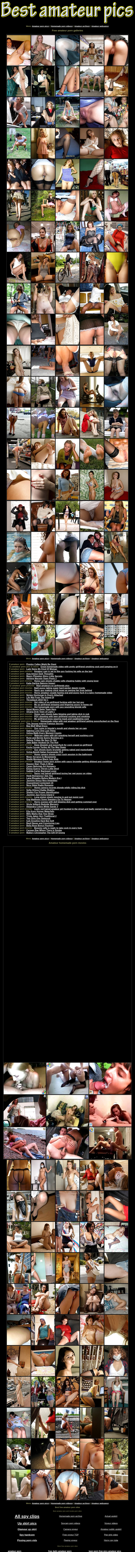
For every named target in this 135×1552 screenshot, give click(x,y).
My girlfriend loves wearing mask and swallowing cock (61, 749)
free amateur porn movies (21, 1438)
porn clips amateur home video (63, 1524)
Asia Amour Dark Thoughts (40, 704)
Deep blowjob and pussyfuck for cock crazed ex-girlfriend (63, 775)
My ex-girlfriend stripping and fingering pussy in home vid (63, 735)
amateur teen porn (17, 1431)
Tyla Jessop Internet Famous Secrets (45, 754)
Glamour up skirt (27, 1388)
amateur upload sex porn (101, 1481)
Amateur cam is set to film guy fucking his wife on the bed (63, 702)
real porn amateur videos (60, 1460)
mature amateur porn (18, 1469)
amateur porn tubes (18, 1483)
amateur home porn (18, 1445)
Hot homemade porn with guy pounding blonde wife (60, 737)
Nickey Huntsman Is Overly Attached (44, 725)
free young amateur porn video (63, 1521)
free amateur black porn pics (103, 1414)
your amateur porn (17, 1419)
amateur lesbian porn (59, 1412)
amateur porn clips (17, 1441)
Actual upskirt (111, 1375)
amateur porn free (17, 1481)
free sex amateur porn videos (103, 1502)
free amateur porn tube (19, 1509)
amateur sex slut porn (100, 1500)
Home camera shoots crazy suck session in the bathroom (63, 785)
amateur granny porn (18, 1488)
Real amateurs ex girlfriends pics (52, 716)
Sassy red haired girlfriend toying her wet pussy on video (63, 804)
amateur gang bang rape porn (63, 1490)
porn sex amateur (97, 1526)
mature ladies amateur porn (22, 1498)
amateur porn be (56, 1493)
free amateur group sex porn (103, 1521)
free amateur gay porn (59, 1419)
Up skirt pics (27, 1382)
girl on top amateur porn (60, 1507)
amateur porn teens (58, 1414)
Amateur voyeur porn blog (90, 1543)
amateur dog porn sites (100, 1455)
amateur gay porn (17, 1471)
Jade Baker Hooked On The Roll (42, 773)
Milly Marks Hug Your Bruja (40, 844)
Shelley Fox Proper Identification (42, 823)
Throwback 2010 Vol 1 (37, 730)
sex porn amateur (97, 1483)
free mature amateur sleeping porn (65, 1505)
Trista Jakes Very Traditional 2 (41, 846)
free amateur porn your (59, 1509)
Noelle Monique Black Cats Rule (42, 789)
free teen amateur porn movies (63, 1479)
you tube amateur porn (19, 1457)
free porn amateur (17, 1516)
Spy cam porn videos (27, 1541)
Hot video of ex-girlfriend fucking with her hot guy (59, 732)
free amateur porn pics (19, 1521)
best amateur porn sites (101, 1431)
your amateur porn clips (60, 1483)
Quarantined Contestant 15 (39, 813)
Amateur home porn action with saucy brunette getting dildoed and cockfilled (73, 792)
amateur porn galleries (19, 1443)
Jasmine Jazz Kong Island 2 (40, 825)
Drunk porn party (69, 1543)
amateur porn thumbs (59, 1455)
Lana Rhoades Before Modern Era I (43, 808)
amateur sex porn (97, 1479)
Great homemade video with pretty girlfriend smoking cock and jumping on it (79, 697)
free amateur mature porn (61, 1467)
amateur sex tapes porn (100, 1516)
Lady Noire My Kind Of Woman (41, 699)
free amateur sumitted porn (21, 1526)
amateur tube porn (57, 1431)
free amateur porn (17, 1412)
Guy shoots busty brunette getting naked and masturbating (64, 780)
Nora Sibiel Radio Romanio (39, 815)
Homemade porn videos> (62, 26)
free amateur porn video (20, 1455)
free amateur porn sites (19, 1462)
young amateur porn (18, 1500)
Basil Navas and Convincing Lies (42, 853)
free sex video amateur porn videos (106, 1524)
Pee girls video (111, 1393)
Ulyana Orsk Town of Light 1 (40, 742)
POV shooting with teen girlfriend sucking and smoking (62, 747)
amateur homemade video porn (63, 1500)
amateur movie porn (18, 1474)
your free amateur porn (19, 1493)
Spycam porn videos (70, 1382)
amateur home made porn (21, 1450)
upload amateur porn (58, 1469)
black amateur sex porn (60, 1474)
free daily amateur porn (60, 1410)
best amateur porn (57, 1516)
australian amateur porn (60, 1433)
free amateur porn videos (20, 1414)
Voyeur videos (111, 1382)
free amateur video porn (60, 1512)
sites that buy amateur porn (102, 1469)
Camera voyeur (70, 1388)
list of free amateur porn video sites (106, 1452)
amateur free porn (17, 1448)
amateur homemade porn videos (24, 1519)
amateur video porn (17, 1505)
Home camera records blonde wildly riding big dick (59, 818)
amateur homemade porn (20, 1433)
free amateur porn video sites (103, 1441)
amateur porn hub (57, 1452)
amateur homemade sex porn (103, 1486)
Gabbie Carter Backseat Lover (41, 801)
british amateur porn (58, 1476)
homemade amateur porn (20, 1436)
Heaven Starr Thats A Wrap (39, 794)
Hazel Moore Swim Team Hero (41, 740)
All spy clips (27, 1375)
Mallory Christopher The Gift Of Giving (45, 863)
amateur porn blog (57, 1441)
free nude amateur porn (60, 1519)
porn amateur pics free (100, 1417)
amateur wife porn (17, 1464)
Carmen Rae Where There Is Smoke (44, 861)
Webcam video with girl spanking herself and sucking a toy (63, 766)
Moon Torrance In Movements (41, 787)
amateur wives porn (58, 1424)
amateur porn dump (18, 1424)
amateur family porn (58, 1471)
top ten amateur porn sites (102, 1443)
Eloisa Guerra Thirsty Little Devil (42, 799)
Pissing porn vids (27, 1399)
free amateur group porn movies (64, 1443)
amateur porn (14, 1410)
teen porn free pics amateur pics (105, 1410)
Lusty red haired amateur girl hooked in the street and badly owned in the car (73, 839)
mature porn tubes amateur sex (104, 1509)
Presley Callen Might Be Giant (41, 694)
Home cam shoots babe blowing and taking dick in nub (61, 744)
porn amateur (14, 1495)
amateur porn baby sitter (20, 1490)
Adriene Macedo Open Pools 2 (41, 709)
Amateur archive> (82, 26)
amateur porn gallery (58, 1514)
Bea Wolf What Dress (37, 756)
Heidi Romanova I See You (39, 806)
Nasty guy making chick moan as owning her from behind (63, 721)
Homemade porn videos (103, 1541)
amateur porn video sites (101, 1448)
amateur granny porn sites (102, 1460)
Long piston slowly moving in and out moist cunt (58, 827)
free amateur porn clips (19, 1452)
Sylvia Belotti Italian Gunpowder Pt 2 (44, 782)
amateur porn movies (18, 1429)
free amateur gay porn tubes (22, 1507)
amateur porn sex (97, 1476)
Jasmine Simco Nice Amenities (41, 811)
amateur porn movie (58, 1495)
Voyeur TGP (38, 1543)
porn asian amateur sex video (103, 1512)
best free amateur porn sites (103, 1438)
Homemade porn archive (70, 1375)
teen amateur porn (17, 1512)
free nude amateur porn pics (103, 1412)
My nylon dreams (123, 1541)
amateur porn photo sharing (103, 1422)
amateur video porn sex (100, 1519)
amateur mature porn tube (21, 1514)
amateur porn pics (57, 1422)
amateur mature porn (18, 1486)
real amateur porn (17, 1467)
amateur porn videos (18, 1417)
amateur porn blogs (58, 1464)
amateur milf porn (57, 1462)
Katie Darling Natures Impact (40, 713)
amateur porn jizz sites (100, 1433)
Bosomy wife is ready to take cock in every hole (58, 858)
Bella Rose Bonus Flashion (40, 856)
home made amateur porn (61, 1448)
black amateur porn (58, 1436)
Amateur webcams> (100, 26)
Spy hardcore (27, 1393)
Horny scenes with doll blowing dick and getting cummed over (65, 832)
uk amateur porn (56, 1450)
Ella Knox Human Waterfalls (40, 842)
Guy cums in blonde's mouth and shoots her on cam (60, 759)
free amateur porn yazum (60, 1502)
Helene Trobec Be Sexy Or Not (41, 770)
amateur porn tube (17, 1426)
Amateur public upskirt (111, 1388)
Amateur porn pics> (40, 26)
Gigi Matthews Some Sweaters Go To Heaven (48, 830)
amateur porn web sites (100, 1462)
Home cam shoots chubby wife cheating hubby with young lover (66, 711)
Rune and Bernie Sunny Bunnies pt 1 (44, 768)
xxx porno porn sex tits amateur (105, 1531)
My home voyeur (83, 1541)
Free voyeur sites (52, 1543)
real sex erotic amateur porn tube (105, 1528)
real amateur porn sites (100, 1467)
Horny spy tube (111, 1399)
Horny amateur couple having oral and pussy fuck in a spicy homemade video (73, 723)
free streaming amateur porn (62, 1457)
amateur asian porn (58, 1445)
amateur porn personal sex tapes (105, 1514)
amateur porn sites (17, 1476)
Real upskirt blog (45, 1541)
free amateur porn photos (101, 1424)
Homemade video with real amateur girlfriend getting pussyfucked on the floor (79, 751)
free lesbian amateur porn (61, 1481)
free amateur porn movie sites (104, 1450)
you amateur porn (17, 1524)
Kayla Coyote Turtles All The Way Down (46, 778)
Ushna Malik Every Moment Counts (44, 763)
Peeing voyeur (70, 1399)
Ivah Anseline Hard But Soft (40, 851)
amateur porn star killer (60, 1429)
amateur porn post (57, 1417)
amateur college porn (59, 1486)
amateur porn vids (17, 1460)
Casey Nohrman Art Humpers (41, 797)
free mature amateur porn (61, 1488)
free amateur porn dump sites (103, 1436)
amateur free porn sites (100, 1457)
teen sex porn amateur (100, 1498)
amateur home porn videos (61, 1498)
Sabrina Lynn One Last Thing (41, 761)
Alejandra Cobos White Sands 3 (42, 837)
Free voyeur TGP (70, 1393)
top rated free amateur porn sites (105, 1471)
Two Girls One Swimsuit (38, 849)
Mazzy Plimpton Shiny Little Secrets (44, 706)
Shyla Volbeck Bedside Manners (42, 834)
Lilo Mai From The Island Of (40, 728)
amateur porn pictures (19, 1502)
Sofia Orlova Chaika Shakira (40, 820)
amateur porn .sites (98, 1445)
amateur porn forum (58, 1426)
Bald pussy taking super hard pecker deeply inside (59, 718)
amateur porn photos (99, 1419)
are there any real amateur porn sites (107, 1464)
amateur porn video (17, 1422)
